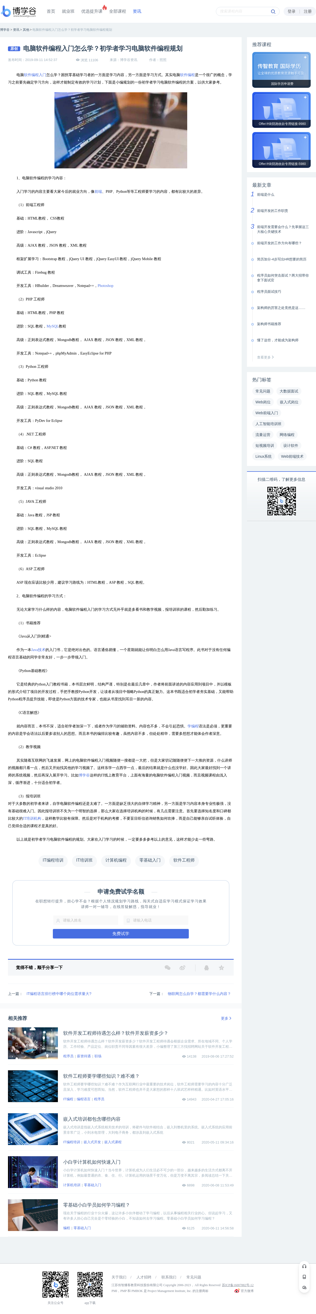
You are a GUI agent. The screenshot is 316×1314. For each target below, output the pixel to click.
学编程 (193, 726)
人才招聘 (143, 1277)
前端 (98, 192)
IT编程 (68, 1099)
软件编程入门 (35, 75)
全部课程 (117, 11)
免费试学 (120, 933)
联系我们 (168, 1277)
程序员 (68, 1056)
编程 (66, 1228)
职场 (98, 1056)
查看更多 (266, 357)
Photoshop (105, 286)
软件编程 (187, 75)
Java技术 (38, 650)
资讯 (137, 11)
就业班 (68, 11)
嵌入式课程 (113, 1142)
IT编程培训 (71, 1142)
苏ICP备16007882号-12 (238, 1285)
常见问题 (193, 1277)
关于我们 (119, 1277)
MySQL (52, 326)
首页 (51, 11)
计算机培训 (71, 1185)
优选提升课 (92, 11)
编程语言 (84, 1099)
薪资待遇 (84, 1056)
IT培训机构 (32, 818)
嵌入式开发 (92, 1142)
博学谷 (84, 775)
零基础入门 (92, 1185)
